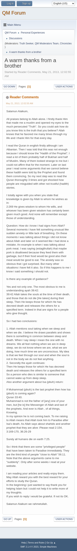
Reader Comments (24, 97)
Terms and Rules (36, 542)
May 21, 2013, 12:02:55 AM (19, 103)
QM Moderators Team (47, 43)
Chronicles (66, 43)
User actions (64, 86)
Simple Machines (48, 546)
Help (23, 542)
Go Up (7, 519)
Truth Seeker (26, 43)
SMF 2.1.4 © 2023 (29, 546)
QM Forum (14, 13)
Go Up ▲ (51, 542)
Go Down (9, 86)
